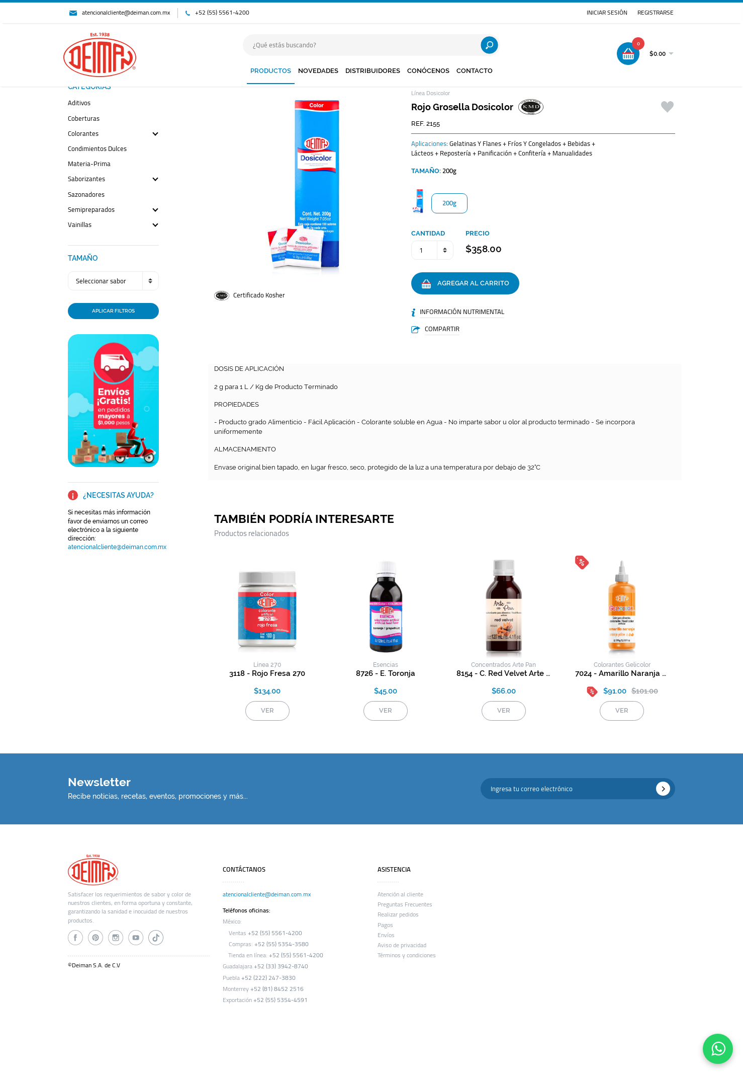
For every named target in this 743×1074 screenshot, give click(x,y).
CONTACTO (474, 70)
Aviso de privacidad (402, 945)
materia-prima (89, 164)
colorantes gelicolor (622, 664)
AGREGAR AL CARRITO (465, 283)
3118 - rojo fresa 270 (267, 673)
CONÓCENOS (428, 70)
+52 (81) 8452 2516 (277, 988)
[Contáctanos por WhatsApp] (718, 1049)
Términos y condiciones (407, 955)
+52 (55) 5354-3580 (281, 944)
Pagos (385, 925)
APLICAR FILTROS (113, 311)
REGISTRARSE (655, 12)
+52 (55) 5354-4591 (280, 1000)
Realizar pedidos (398, 914)
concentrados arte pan (503, 664)
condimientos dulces (97, 149)
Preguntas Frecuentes (405, 904)
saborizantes (86, 179)
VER (267, 710)
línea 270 (267, 664)
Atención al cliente (400, 894)
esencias (385, 664)
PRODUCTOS (270, 70)
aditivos (79, 103)
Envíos (386, 935)
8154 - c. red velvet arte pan (503, 673)
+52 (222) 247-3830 (268, 977)
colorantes (83, 134)
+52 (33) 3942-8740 (281, 966)
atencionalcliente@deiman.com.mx (126, 12)
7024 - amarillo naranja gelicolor (622, 673)
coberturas (84, 119)
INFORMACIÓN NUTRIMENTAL (462, 311)
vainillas (79, 225)
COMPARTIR (442, 329)
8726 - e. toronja (385, 673)
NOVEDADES (318, 70)
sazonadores (86, 195)
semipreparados (91, 210)
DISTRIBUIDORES (372, 70)
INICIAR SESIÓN (607, 12)
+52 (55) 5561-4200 (222, 12)
